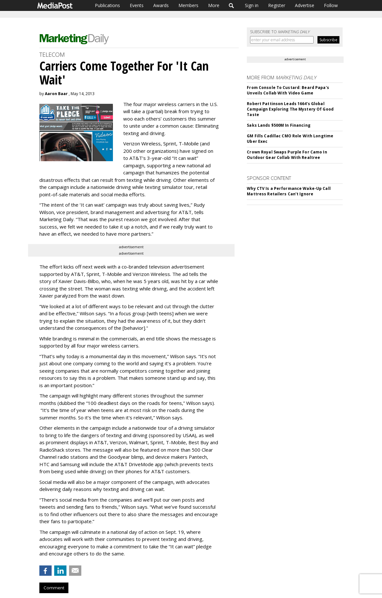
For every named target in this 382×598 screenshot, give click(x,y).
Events (137, 5)
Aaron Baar (56, 93)
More (213, 5)
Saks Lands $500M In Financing (278, 125)
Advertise (304, 5)
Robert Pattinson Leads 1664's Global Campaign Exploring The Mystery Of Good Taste (290, 109)
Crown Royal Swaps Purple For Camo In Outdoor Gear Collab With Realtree (287, 154)
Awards (161, 5)
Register (276, 5)
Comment (54, 588)
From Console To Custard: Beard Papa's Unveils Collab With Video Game (288, 90)
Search (231, 5)
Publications (107, 5)
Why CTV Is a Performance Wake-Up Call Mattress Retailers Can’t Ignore (288, 191)
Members (188, 5)
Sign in (251, 5)
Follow (331, 5)
